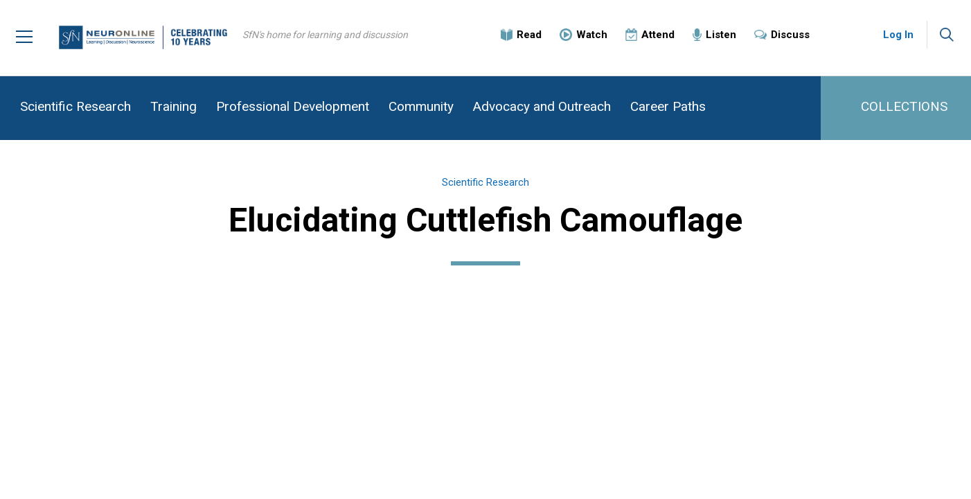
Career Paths (668, 106)
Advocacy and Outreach (542, 106)
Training (173, 106)
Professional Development (292, 106)
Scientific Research (75, 106)
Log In (898, 34)
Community (421, 106)
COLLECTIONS (904, 106)
